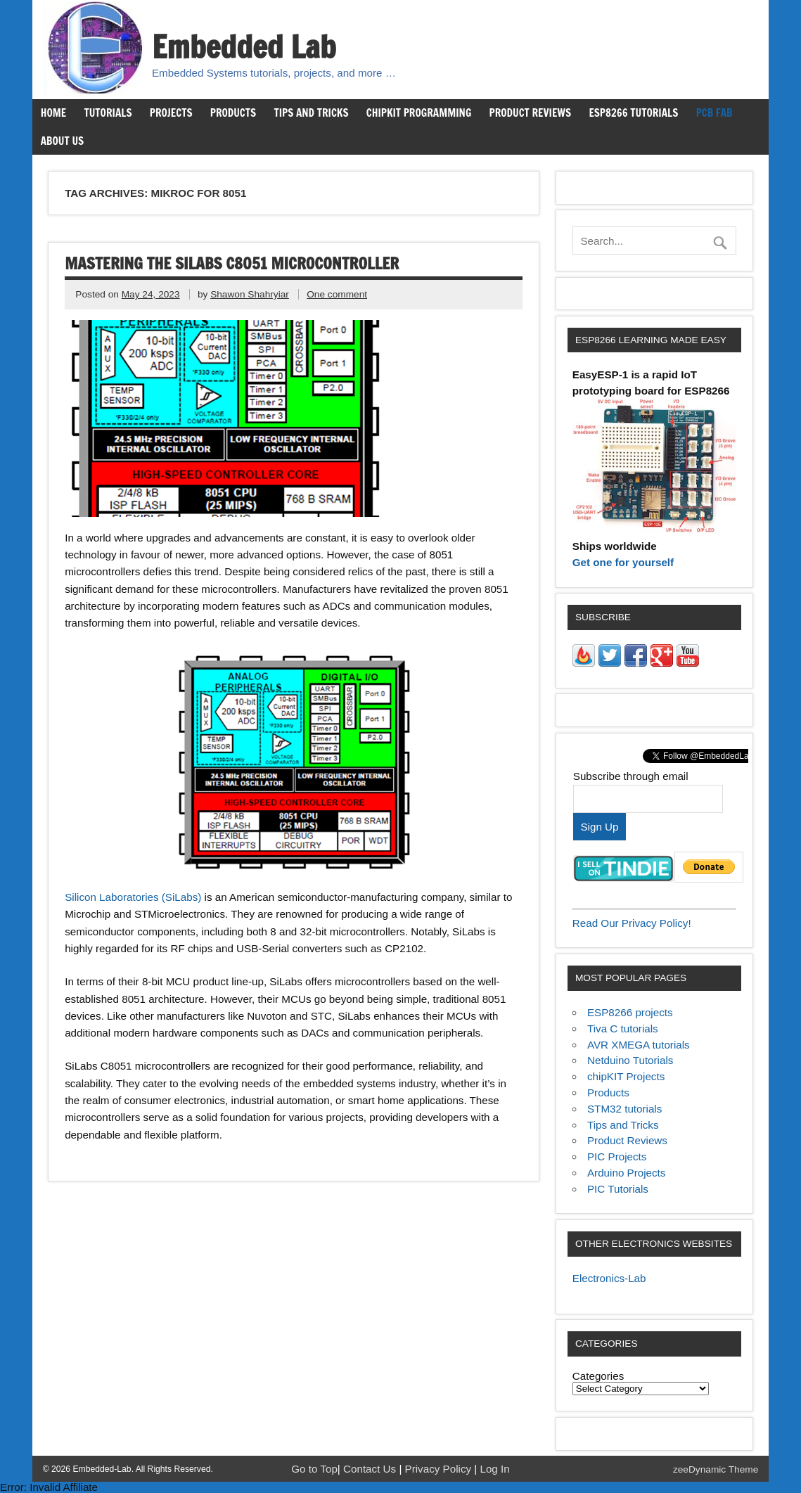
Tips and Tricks (311, 112)
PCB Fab (714, 112)
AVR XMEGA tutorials (638, 1045)
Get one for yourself (623, 562)
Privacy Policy (440, 1469)
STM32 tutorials (624, 1109)
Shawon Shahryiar (249, 294)
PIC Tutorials (617, 1189)
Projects (171, 112)
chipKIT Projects (626, 1076)
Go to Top (314, 1469)
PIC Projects (616, 1156)
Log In (494, 1469)
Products (233, 112)
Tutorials (108, 112)
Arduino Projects (626, 1173)
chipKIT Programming (419, 112)
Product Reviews (530, 112)
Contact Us (371, 1469)
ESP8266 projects (630, 1012)
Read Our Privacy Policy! (631, 923)
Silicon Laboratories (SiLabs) (133, 897)
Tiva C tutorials (622, 1028)
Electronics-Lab (609, 1278)
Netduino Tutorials (630, 1060)
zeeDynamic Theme (715, 1469)
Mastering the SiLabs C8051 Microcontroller (232, 263)
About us (62, 140)
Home (53, 112)
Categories (598, 1376)
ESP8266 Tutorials (633, 112)
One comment (337, 294)
